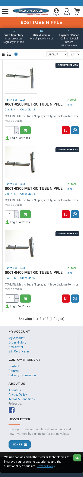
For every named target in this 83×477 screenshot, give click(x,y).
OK (77, 457)
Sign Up (17, 444)
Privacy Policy (46, 466)
